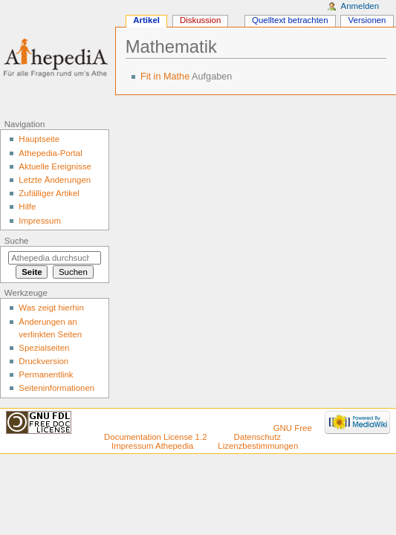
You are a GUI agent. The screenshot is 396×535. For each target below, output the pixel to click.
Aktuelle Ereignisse (55, 166)
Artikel (146, 20)
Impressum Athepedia (152, 445)
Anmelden (360, 5)
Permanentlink (46, 374)
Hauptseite (39, 138)
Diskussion (200, 20)
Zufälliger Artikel (49, 193)
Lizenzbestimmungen (258, 445)
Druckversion (43, 361)
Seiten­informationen (56, 387)
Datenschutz (258, 436)
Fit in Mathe (164, 76)
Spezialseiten (44, 347)
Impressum (40, 220)
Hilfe (27, 206)
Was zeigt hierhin (51, 307)
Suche (16, 240)
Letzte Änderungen (55, 179)
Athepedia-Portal (50, 153)
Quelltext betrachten (290, 20)
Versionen (367, 20)
